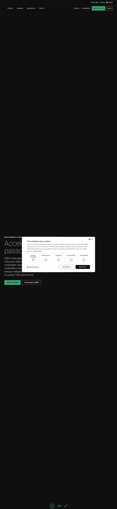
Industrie (31, 8)
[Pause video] (52, 506)
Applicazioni (43, 8)
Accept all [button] (83, 267)
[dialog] (58, 254)
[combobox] (89, 239)
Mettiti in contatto (12, 282)
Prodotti (21, 8)
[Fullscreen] (66, 506)
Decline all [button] (66, 267)
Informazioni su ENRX (31, 282)
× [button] (92, 239)
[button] (33, 267)
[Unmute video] (59, 506)
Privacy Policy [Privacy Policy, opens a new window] (37, 251)
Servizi (53, 8)
